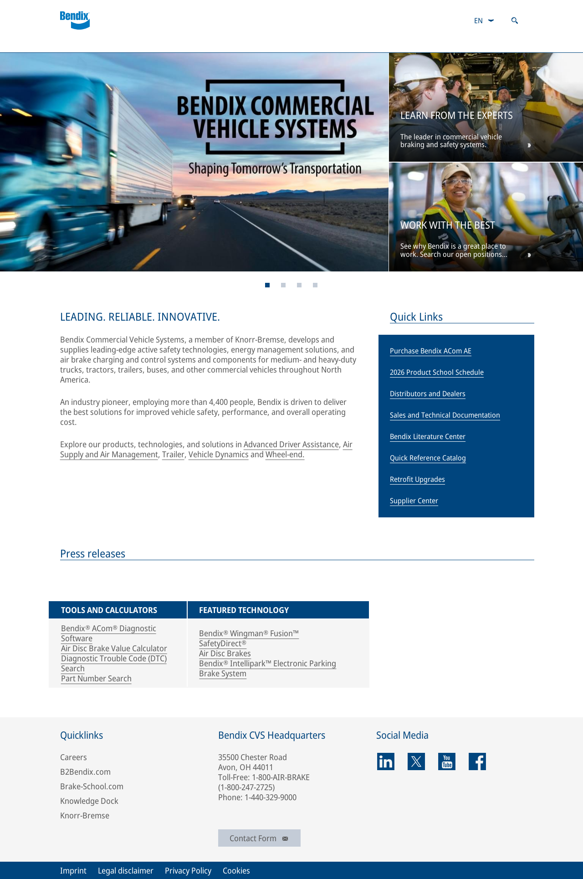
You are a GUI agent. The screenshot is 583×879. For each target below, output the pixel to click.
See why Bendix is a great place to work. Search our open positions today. (453, 250)
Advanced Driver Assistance (291, 444)
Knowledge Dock (89, 800)
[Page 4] (284, 285)
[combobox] (484, 20)
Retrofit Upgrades (417, 479)
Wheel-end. (285, 454)
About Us (443, 43)
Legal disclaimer (125, 870)
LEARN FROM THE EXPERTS (456, 115)
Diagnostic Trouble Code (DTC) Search (114, 663)
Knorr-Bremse (84, 815)
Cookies (236, 870)
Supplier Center (414, 501)
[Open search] (514, 20)
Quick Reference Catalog (428, 458)
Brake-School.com (91, 786)
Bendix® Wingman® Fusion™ (249, 633)
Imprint (73, 870)
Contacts (324, 43)
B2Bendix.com (253, 43)
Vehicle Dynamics (219, 454)
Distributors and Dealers (427, 393)
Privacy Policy (188, 870)
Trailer (173, 454)
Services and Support (162, 43)
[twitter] (416, 761)
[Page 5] (299, 285)
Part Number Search (96, 678)
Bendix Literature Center (427, 436)
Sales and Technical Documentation (445, 415)
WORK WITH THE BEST (447, 225)
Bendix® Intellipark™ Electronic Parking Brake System (267, 668)
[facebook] (477, 761)
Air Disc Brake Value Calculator (114, 648)
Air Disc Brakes (225, 653)
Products (80, 43)
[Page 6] (315, 285)
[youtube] (446, 761)
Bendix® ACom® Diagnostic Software (108, 633)
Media (383, 43)
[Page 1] (268, 285)
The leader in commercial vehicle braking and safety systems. (451, 141)
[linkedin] (385, 761)
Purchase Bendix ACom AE (430, 351)
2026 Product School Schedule (437, 372)
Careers (505, 43)
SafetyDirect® (222, 643)
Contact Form (259, 838)
